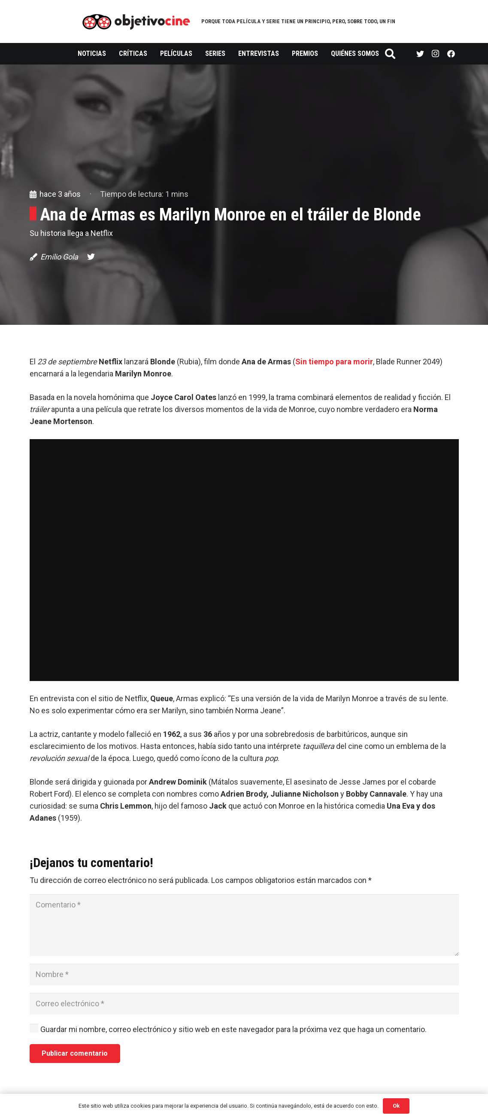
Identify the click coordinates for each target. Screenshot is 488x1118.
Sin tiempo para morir (334, 361)
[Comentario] (244, 925)
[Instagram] (435, 53)
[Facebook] (451, 53)
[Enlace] (136, 21)
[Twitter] (420, 53)
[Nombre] (244, 974)
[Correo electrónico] (244, 1003)
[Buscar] (390, 53)
